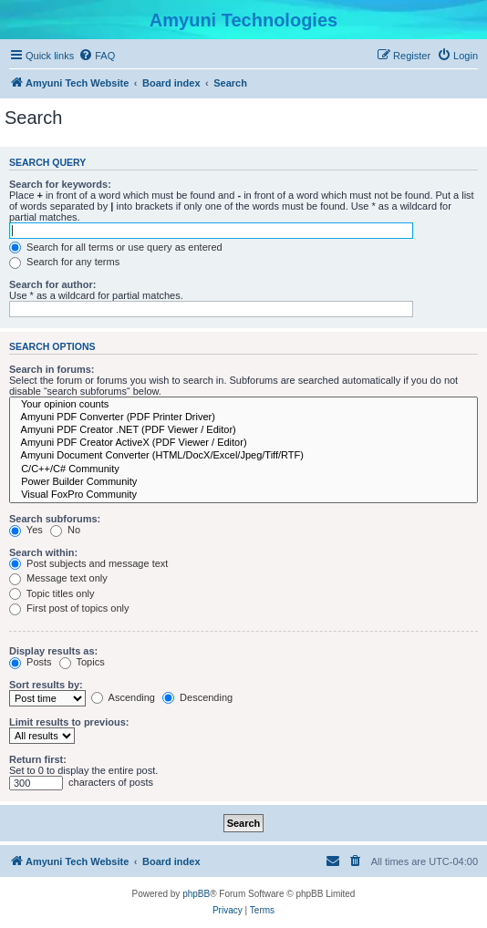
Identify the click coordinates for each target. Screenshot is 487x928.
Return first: (38, 759)
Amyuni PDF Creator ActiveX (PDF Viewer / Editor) (243, 443)
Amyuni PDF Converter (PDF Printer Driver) (243, 417)
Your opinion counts (243, 404)
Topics (82, 661)
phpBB (196, 894)
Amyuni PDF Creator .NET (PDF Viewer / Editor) (243, 430)
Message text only (58, 577)
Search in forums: (52, 369)
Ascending (123, 697)
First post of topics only (69, 608)
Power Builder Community (243, 482)
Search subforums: (54, 518)
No (65, 529)
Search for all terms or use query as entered (116, 247)
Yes (26, 529)
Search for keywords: (60, 184)
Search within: (43, 552)
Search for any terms (64, 261)
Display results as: (53, 650)
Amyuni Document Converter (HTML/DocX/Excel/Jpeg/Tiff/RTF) (243, 455)
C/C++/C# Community (243, 469)
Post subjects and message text (88, 563)
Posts (30, 661)
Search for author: (52, 284)
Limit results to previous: (69, 722)
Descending (197, 697)
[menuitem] (96, 56)
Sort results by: (46, 684)
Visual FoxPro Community (243, 495)
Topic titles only (51, 593)
